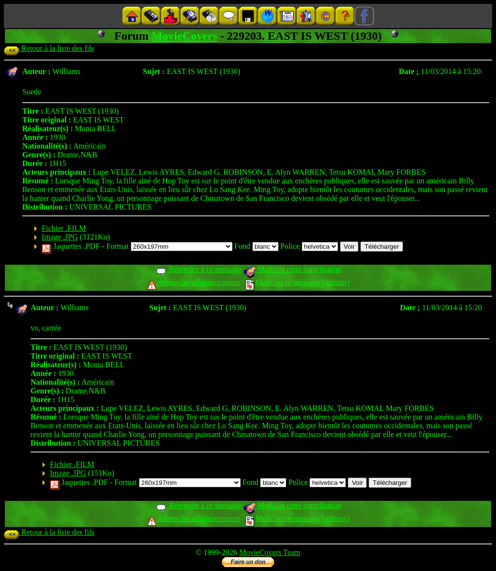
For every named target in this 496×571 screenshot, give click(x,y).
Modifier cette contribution (292, 269)
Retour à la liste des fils (49, 48)
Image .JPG (60, 237)
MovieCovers (184, 36)
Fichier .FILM (64, 228)
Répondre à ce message (198, 269)
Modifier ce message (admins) (297, 282)
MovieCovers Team (269, 552)
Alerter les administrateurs (193, 282)
